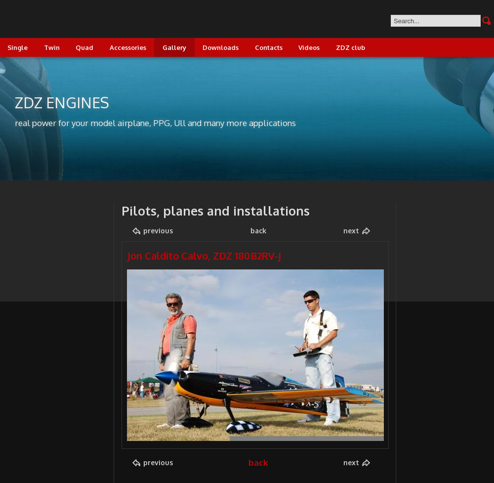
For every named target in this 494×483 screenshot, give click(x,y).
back (258, 230)
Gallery (174, 47)
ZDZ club (350, 47)
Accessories (128, 47)
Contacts (269, 47)
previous (158, 230)
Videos (309, 47)
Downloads (221, 47)
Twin (52, 47)
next (351, 230)
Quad (84, 47)
